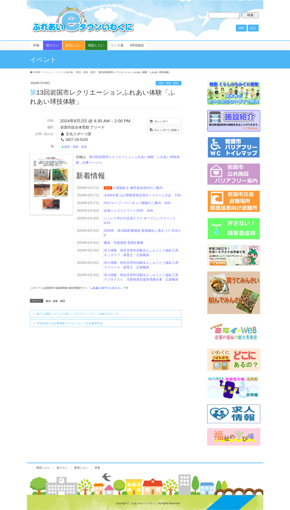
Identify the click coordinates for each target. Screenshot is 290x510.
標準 (241, 28)
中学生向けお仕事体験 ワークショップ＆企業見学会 (70, 323)
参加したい (81, 467)
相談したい (43, 467)
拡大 (253, 28)
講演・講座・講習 (168, 83)
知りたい (62, 467)
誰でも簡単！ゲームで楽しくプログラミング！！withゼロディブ (77, 313)
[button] (164, 130)
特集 (97, 467)
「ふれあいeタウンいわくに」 (105, 287)
